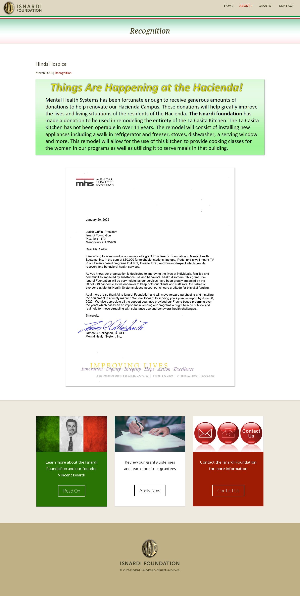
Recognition (63, 73)
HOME (228, 5)
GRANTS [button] (265, 5)
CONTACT (286, 5)
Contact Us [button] (228, 490)
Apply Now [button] (149, 490)
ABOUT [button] (245, 5)
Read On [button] (71, 491)
